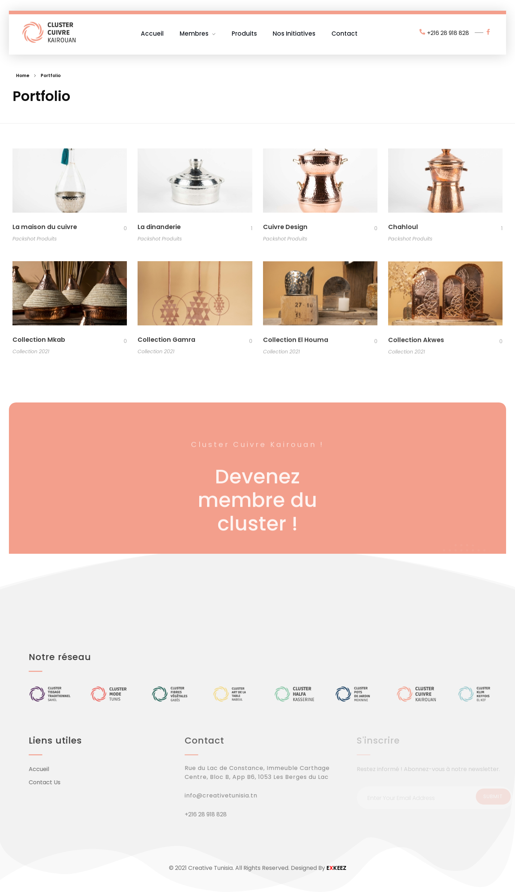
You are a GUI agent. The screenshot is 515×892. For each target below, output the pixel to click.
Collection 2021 (31, 352)
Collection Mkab (38, 341)
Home (22, 75)
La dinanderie (159, 227)
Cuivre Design (285, 227)
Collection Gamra (166, 342)
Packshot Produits (34, 238)
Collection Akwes (416, 345)
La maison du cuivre (44, 227)
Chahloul (403, 227)
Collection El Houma (295, 343)
